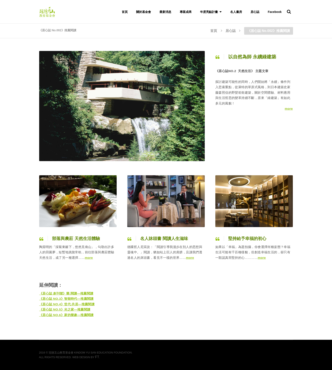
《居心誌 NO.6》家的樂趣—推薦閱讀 (66, 315)
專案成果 (186, 12)
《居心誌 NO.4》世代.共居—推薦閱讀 (66, 304)
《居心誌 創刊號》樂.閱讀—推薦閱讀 (66, 293)
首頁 (125, 12)
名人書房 (236, 12)
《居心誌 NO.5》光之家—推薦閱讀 (64, 309)
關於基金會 (143, 12)
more (289, 108)
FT (97, 357)
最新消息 (165, 12)
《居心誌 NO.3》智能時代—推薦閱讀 (66, 298)
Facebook (275, 12)
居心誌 (254, 12)
